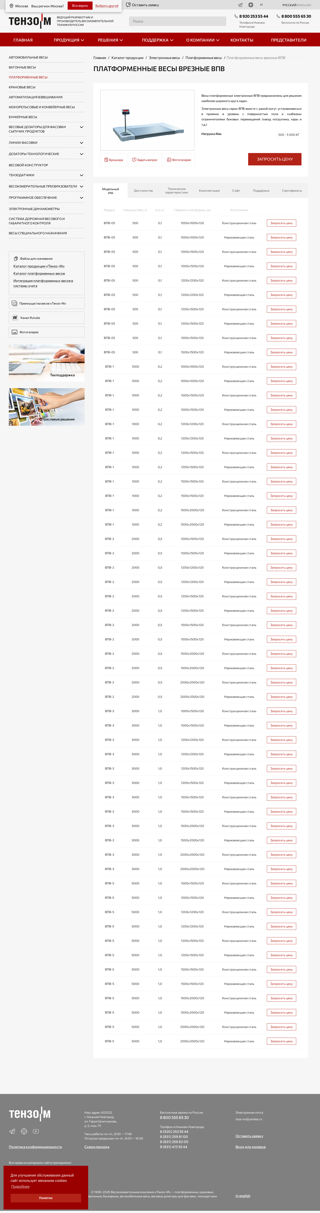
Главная (99, 57)
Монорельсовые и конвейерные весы (42, 107)
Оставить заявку (142, 5)
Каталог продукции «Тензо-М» (39, 266)
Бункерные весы (23, 117)
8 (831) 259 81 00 (174, 1136)
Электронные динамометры (34, 209)
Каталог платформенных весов (39, 273)
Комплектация (209, 190)
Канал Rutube (26, 317)
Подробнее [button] (20, 1186)
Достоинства (143, 190)
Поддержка (261, 190)
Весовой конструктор (28, 165)
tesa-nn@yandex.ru (249, 1119)
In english (243, 1196)
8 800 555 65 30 (296, 16)
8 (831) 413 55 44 (173, 1147)
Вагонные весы (22, 67)
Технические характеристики (176, 190)
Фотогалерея (25, 332)
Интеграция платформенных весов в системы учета (43, 283)
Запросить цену (281, 223)
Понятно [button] (46, 1198)
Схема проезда (96, 1147)
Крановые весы (22, 87)
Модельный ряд (110, 190)
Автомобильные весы (28, 57)
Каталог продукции (127, 57)
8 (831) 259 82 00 (174, 1141)
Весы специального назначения (38, 233)
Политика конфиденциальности (35, 1147)
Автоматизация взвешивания (35, 97)
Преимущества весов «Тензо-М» (39, 303)
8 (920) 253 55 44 (174, 1131)
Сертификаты (292, 190)
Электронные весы (164, 57)
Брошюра (113, 159)
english (305, 5)
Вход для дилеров (251, 1147)
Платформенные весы (28, 77)
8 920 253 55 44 (253, 16)
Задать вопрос (145, 159)
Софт (236, 190)
